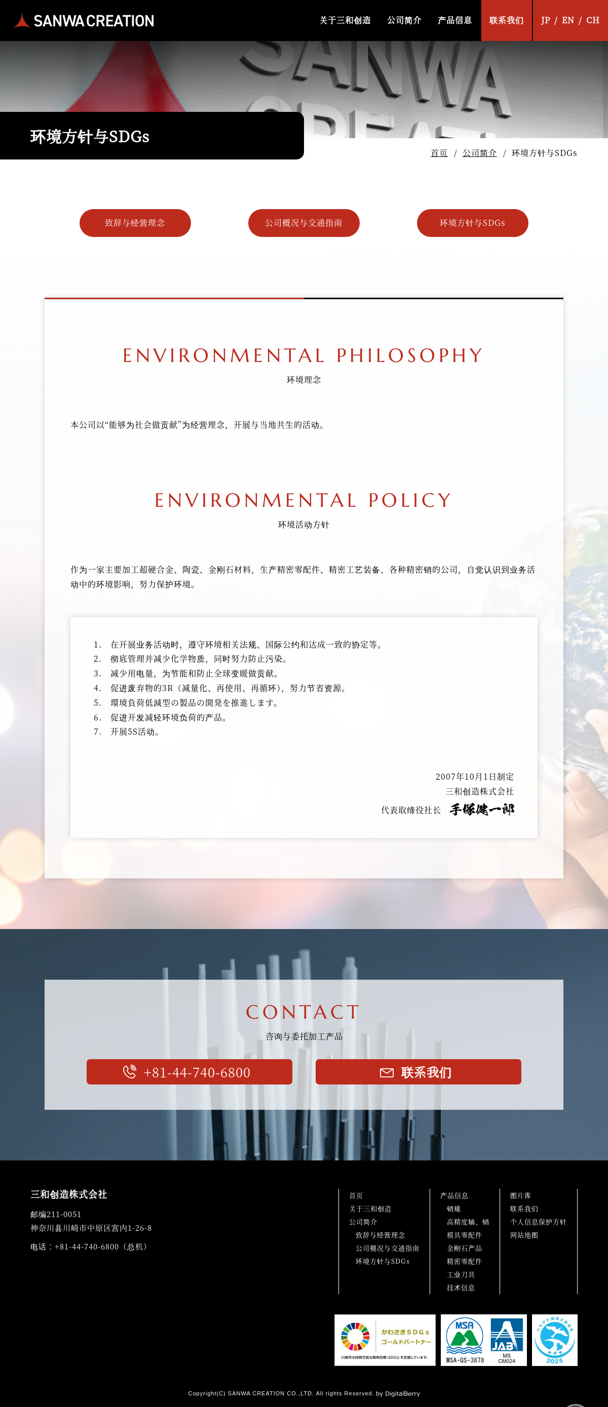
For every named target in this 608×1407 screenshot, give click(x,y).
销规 (454, 1208)
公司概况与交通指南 (304, 222)
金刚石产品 (464, 1248)
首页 (439, 152)
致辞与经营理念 (135, 222)
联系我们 (506, 20)
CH (593, 20)
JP (545, 20)
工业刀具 (461, 1274)
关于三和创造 (345, 20)
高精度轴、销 (468, 1221)
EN (568, 20)
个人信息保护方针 (538, 1221)
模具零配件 (464, 1234)
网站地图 (524, 1234)
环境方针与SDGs (473, 222)
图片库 (520, 1195)
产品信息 (455, 20)
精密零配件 (464, 1261)
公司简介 (404, 20)
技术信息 (461, 1287)
